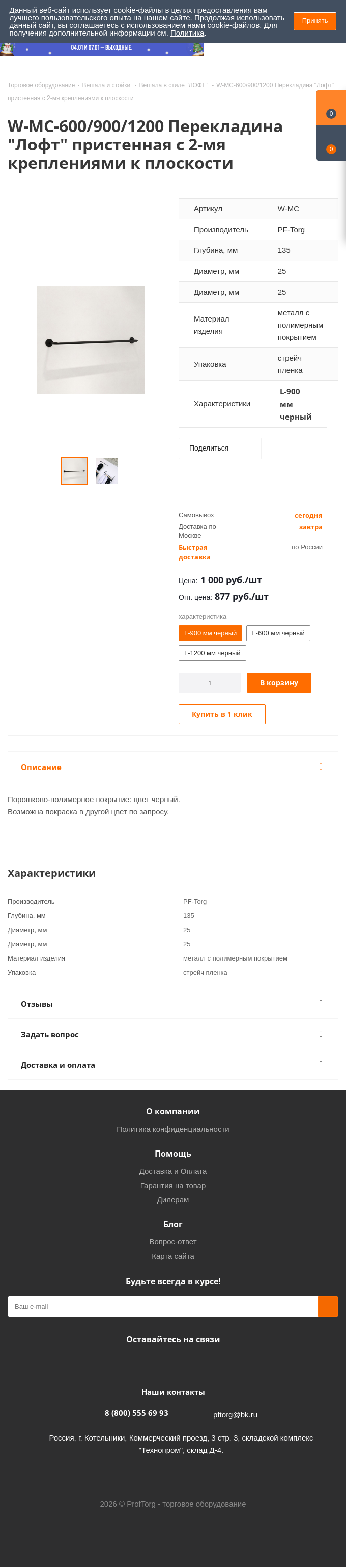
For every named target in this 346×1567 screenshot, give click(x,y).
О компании (173, 1111)
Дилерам (173, 1199)
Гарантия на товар (173, 1185)
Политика (187, 32)
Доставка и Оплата (173, 1171)
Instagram (170, 1363)
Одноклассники (196, 1363)
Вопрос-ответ (172, 1241)
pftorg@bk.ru (235, 1414)
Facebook (145, 1363)
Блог (173, 1224)
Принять (315, 20)
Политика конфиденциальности (173, 1129)
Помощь (173, 1153)
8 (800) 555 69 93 (136, 1413)
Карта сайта (173, 1256)
